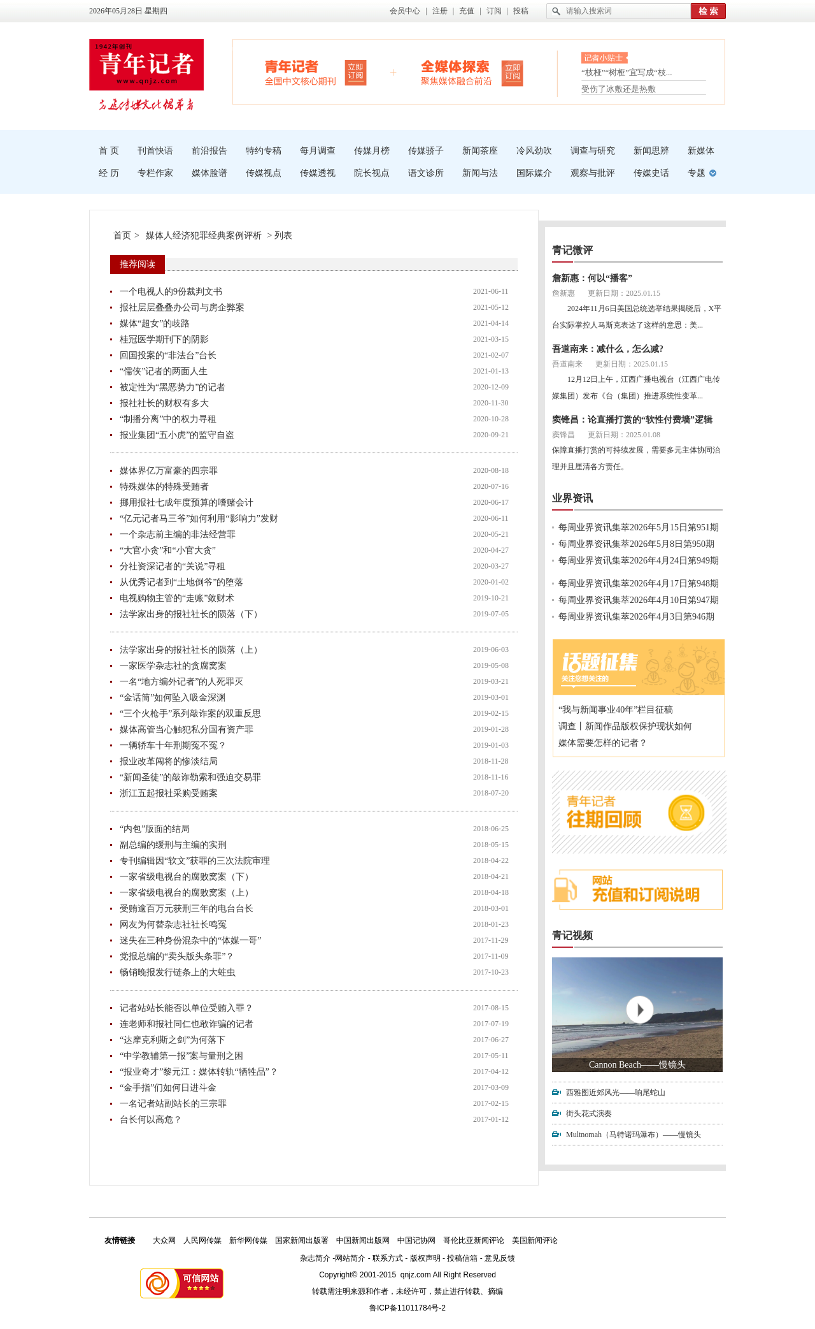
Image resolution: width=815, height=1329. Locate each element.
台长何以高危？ (151, 1119)
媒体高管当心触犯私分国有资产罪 (186, 729)
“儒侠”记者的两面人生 (164, 371)
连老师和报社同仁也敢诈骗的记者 (186, 1024)
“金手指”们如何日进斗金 (168, 1088)
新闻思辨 (651, 151)
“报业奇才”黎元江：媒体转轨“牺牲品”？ (199, 1072)
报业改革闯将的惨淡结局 (169, 761)
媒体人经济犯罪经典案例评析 (204, 235)
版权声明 (425, 1258)
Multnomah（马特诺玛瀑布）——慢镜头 (633, 1134)
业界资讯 (572, 498)
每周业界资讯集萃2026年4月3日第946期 (636, 616)
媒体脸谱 (209, 173)
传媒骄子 (426, 151)
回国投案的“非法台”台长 (168, 355)
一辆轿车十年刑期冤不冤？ (173, 745)
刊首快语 (155, 151)
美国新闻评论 (535, 1240)
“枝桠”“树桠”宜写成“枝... (626, 75)
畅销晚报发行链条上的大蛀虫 (178, 972)
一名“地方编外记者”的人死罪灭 (181, 681)
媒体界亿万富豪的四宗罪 (169, 471)
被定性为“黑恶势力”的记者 (172, 387)
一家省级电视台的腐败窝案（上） (186, 892)
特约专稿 (263, 151)
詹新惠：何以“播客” (592, 278)
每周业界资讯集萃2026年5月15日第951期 (638, 527)
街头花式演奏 (589, 1113)
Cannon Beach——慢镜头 (637, 1065)
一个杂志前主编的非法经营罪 (178, 534)
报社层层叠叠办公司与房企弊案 (182, 307)
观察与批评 (592, 173)
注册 (440, 10)
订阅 (494, 10)
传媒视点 (263, 173)
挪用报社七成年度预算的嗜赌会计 (186, 502)
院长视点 (372, 173)
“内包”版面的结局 (155, 829)
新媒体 (701, 151)
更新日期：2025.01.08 (624, 434)
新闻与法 (480, 173)
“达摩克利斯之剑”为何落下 (172, 1040)
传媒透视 (318, 173)
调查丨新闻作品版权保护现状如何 (625, 726)
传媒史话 (651, 173)
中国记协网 (416, 1240)
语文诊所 (426, 173)
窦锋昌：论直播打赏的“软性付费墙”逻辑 (632, 420)
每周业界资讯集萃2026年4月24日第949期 (638, 560)
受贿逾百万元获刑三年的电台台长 (186, 908)
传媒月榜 (372, 151)
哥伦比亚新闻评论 (473, 1240)
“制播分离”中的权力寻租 (168, 419)
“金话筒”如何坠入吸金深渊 (172, 697)
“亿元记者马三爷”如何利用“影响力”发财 (199, 518)
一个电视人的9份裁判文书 (171, 291)
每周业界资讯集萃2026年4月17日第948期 (638, 583)
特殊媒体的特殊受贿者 (164, 486)
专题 (696, 173)
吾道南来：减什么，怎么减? (607, 349)
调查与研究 (592, 151)
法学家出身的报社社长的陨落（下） (191, 614)
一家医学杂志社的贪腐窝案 (173, 666)
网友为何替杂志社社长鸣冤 (173, 924)
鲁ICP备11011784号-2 (407, 1308)
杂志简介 (315, 1258)
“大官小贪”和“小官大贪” (168, 550)
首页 (122, 235)
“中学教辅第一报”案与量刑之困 (181, 1056)
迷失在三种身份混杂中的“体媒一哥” (190, 940)
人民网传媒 (202, 1240)
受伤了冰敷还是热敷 (618, 89)
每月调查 (318, 151)
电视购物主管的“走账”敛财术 (177, 598)
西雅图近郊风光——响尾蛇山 (615, 1092)
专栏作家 (155, 173)
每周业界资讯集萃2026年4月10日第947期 (638, 600)
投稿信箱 (462, 1258)
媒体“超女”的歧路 (155, 323)
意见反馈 (500, 1258)
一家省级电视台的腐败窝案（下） (186, 877)
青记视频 (572, 935)
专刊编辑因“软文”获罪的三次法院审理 (195, 861)
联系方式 (387, 1258)
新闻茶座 (480, 151)
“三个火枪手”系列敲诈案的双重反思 (190, 713)
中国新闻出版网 (363, 1240)
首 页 (109, 151)
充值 (466, 10)
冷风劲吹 (534, 151)
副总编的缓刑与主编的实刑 (173, 845)
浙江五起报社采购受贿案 (169, 793)
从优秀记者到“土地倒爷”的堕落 (181, 582)
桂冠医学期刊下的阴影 (164, 339)
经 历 (109, 173)
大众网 (164, 1240)
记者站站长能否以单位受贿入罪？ (186, 1008)
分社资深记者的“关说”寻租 (172, 566)
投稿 (520, 10)
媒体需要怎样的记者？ (603, 743)
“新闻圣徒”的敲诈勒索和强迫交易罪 (190, 777)
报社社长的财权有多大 (164, 403)
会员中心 (405, 10)
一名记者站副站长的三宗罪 (173, 1103)
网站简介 (350, 1258)
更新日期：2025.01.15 (624, 293)
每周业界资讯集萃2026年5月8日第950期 (636, 544)
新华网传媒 (248, 1240)
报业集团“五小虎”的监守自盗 (177, 435)
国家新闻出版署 (302, 1240)
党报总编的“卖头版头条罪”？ (177, 956)
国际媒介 (534, 173)
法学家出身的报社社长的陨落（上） (191, 650)
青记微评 (572, 250)
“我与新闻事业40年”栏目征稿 (615, 710)
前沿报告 (209, 151)
